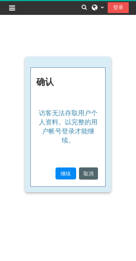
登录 (118, 7)
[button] (84, 7)
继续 (66, 173)
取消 (88, 173)
